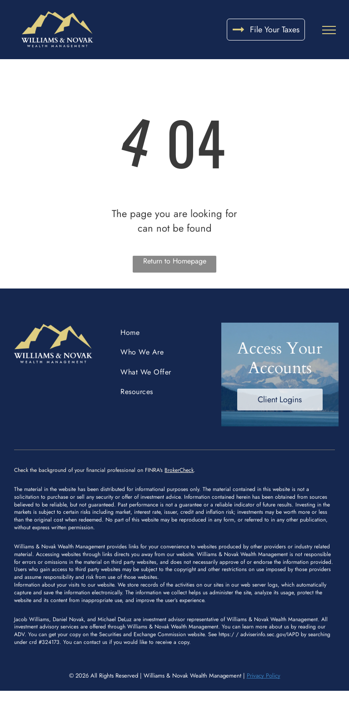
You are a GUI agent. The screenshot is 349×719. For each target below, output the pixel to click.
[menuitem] (164, 332)
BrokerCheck (179, 470)
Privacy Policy (263, 675)
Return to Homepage (174, 261)
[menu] (329, 30)
